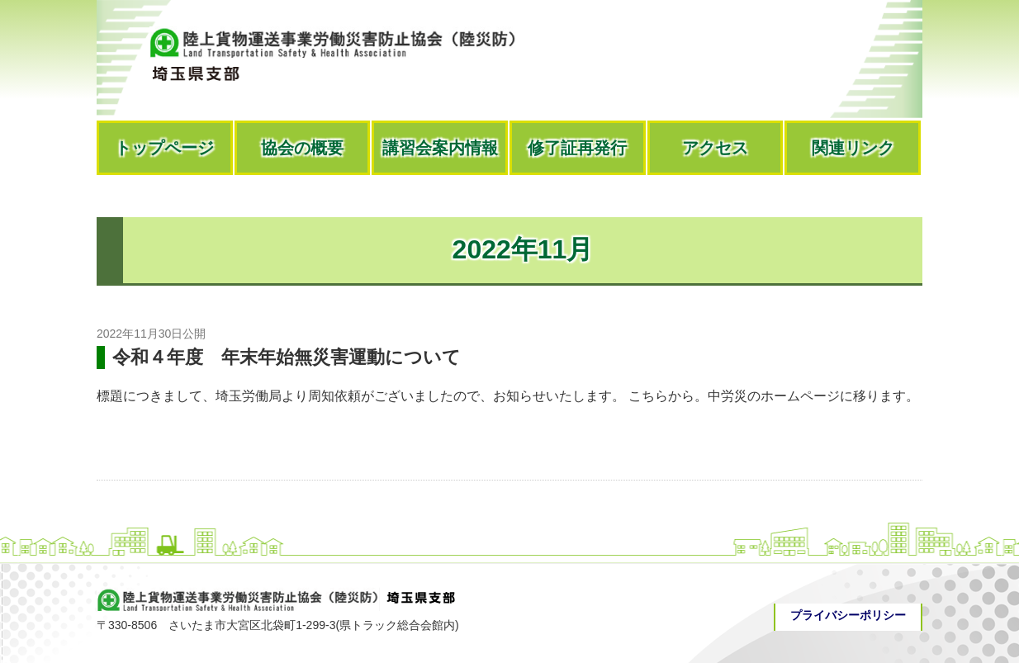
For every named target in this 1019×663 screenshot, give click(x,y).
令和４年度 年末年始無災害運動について (286, 357)
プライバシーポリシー (848, 615)
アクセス (715, 148)
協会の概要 (302, 148)
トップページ (164, 148)
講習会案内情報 (440, 148)
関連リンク (853, 148)
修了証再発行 (577, 148)
